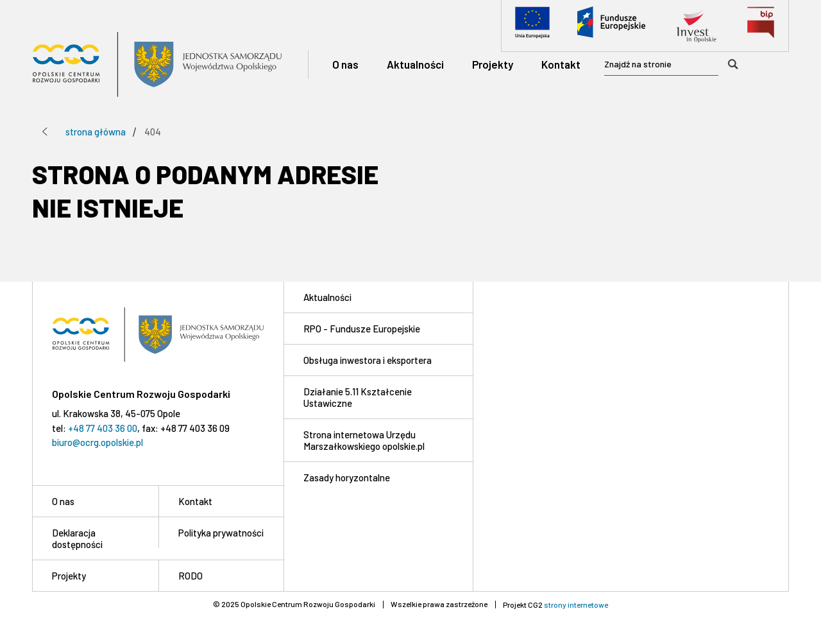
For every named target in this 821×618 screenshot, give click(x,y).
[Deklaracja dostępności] (95, 538)
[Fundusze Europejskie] (611, 25)
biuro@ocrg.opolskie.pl (97, 442)
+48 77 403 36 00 (102, 428)
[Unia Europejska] (533, 25)
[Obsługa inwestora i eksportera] (378, 359)
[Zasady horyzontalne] (378, 477)
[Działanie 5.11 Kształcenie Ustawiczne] (378, 396)
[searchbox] (675, 65)
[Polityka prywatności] (221, 532)
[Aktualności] (415, 64)
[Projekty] (492, 64)
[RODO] (221, 575)
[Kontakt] (560, 64)
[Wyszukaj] (732, 64)
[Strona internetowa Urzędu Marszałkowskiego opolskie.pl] (378, 439)
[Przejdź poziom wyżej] (45, 131)
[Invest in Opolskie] (696, 25)
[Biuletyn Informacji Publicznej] (761, 25)
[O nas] (345, 64)
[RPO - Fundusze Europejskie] (378, 328)
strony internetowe (576, 604)
